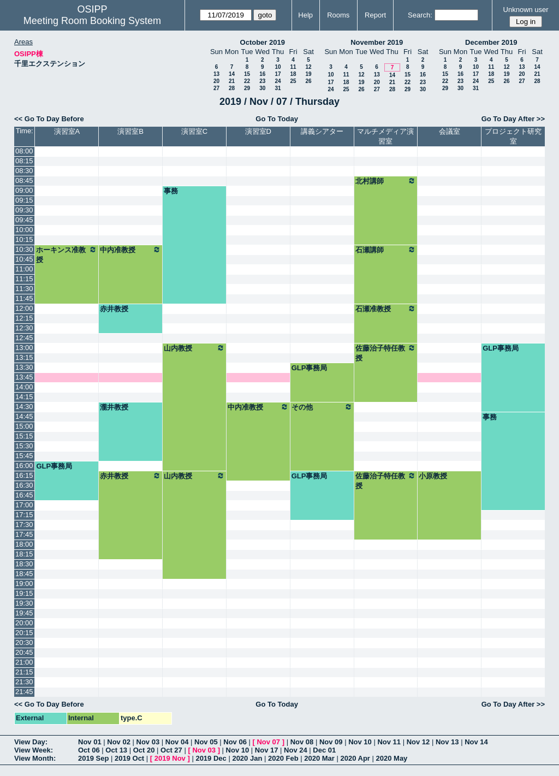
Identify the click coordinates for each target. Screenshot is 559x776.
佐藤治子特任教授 (386, 352)
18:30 (24, 564)
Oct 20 (144, 750)
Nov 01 (90, 742)
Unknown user (526, 9)
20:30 (24, 642)
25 (293, 81)
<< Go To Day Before (49, 119)
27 (216, 88)
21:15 (24, 672)
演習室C (194, 131)
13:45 (24, 377)
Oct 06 (89, 750)
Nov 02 (118, 742)
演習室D (258, 131)
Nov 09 (331, 742)
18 (293, 74)
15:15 (24, 436)
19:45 (24, 613)
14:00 (24, 387)
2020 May (392, 758)
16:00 (24, 465)
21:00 (24, 662)
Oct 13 (116, 750)
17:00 (24, 505)
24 (278, 81)
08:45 (24, 180)
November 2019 (376, 42)
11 (293, 67)
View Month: (35, 758)
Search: (420, 15)
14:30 (24, 406)
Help (305, 15)
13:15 (24, 357)
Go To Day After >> (513, 119)
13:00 (24, 347)
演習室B (130, 131)
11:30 (24, 289)
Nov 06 (235, 742)
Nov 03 (148, 742)
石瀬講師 (386, 249)
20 (216, 81)
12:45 (24, 338)
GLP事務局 (501, 348)
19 (308, 74)
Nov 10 (360, 742)
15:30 (24, 446)
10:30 (24, 249)
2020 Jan (247, 758)
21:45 (24, 692)
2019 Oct (129, 758)
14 (232, 74)
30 (262, 88)
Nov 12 (418, 742)
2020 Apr (355, 758)
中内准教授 (130, 249)
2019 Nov (170, 758)
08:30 (24, 171)
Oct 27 (171, 750)
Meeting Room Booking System (92, 20)
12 (308, 67)
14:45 (24, 416)
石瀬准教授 (386, 308)
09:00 (24, 190)
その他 (322, 406)
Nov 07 (268, 742)
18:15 (24, 554)
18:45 (24, 574)
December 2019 (491, 42)
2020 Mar (319, 758)
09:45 (24, 220)
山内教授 (194, 347)
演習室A (67, 131)
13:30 (24, 367)
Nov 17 (266, 750)
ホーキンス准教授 (66, 254)
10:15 (24, 239)
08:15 (24, 161)
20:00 (24, 623)
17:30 (24, 524)
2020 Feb (283, 758)
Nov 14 (476, 742)
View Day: (30, 742)
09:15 (24, 200)
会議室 (449, 131)
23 (262, 81)
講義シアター (322, 131)
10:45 (24, 259)
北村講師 (386, 180)
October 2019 (262, 42)
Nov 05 (206, 742)
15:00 (24, 426)
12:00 (24, 308)
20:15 (24, 633)
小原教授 (433, 476)
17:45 (24, 534)
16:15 (24, 475)
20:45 (24, 652)
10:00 (24, 230)
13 (216, 74)
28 (232, 88)
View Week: (33, 750)
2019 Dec (210, 758)
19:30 (24, 603)
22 (247, 81)
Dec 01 (324, 750)
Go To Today (276, 119)
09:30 (24, 210)
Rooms (338, 15)
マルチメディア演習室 (385, 136)
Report (375, 15)
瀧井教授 (114, 407)
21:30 (24, 682)
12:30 (24, 328)
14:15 (24, 397)
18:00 (24, 544)
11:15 (24, 279)
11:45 (24, 298)
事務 (171, 191)
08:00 (24, 151)
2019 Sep (93, 758)
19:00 (24, 583)
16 (262, 74)
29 (247, 88)
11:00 (24, 269)
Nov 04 (177, 742)
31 (278, 88)
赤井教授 (114, 309)
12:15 (24, 318)
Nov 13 (447, 742)
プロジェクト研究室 (513, 136)
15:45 (24, 456)
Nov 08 (302, 742)
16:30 (24, 485)
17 (278, 74)
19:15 (24, 593)
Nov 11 (389, 742)
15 (247, 74)
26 (308, 81)
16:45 (24, 495)
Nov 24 (295, 750)
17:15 (24, 515)
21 (232, 81)
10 (278, 67)
